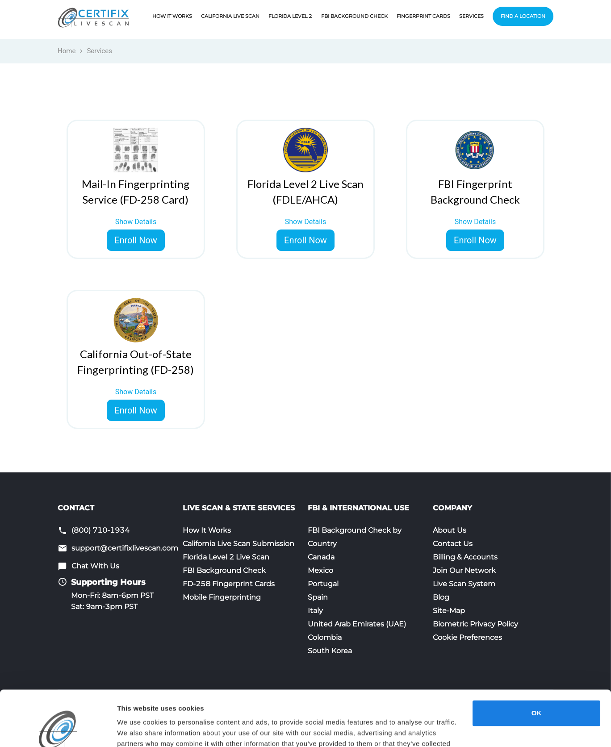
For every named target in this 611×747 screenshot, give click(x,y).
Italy (315, 610)
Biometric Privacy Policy (475, 624)
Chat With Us (95, 566)
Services (471, 16)
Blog (441, 597)
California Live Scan (230, 16)
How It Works (172, 16)
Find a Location (523, 16)
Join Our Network (464, 570)
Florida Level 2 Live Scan (226, 557)
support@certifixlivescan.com (124, 548)
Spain (318, 597)
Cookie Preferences (467, 637)
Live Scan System (464, 584)
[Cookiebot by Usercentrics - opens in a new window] (58, 729)
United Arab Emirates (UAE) (357, 624)
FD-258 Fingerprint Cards (229, 584)
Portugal (323, 584)
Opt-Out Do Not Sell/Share (159, 729)
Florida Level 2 (290, 16)
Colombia (325, 637)
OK (536, 664)
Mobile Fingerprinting (222, 597)
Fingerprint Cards (423, 16)
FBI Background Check (354, 16)
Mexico (320, 570)
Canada (321, 557)
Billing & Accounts (465, 557)
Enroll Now (135, 240)
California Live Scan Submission (238, 543)
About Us (449, 530)
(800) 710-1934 (100, 530)
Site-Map (449, 610)
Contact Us (453, 543)
